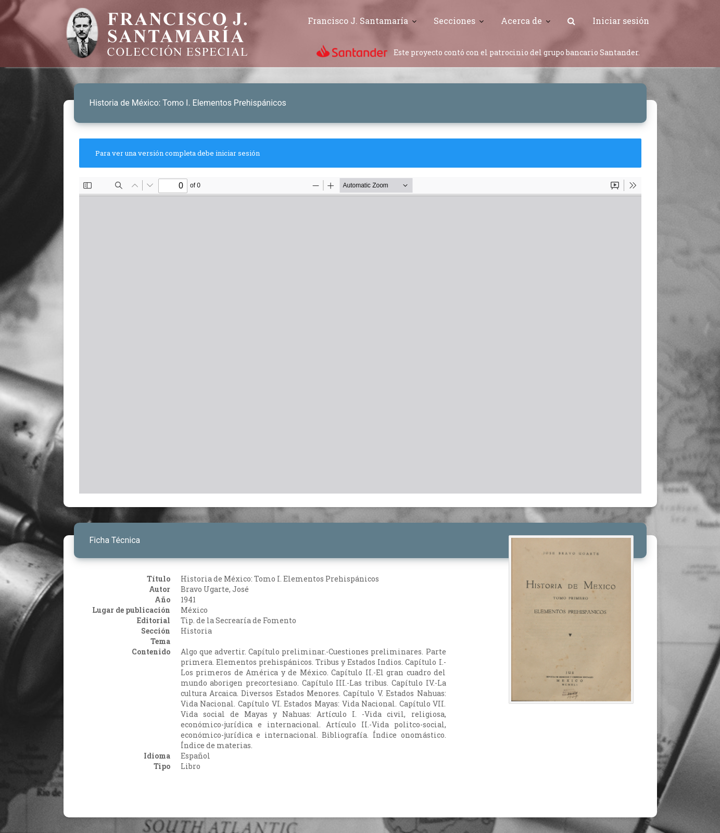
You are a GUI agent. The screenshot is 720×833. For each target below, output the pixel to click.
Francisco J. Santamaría (358, 20)
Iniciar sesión (620, 20)
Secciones (454, 20)
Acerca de (521, 20)
